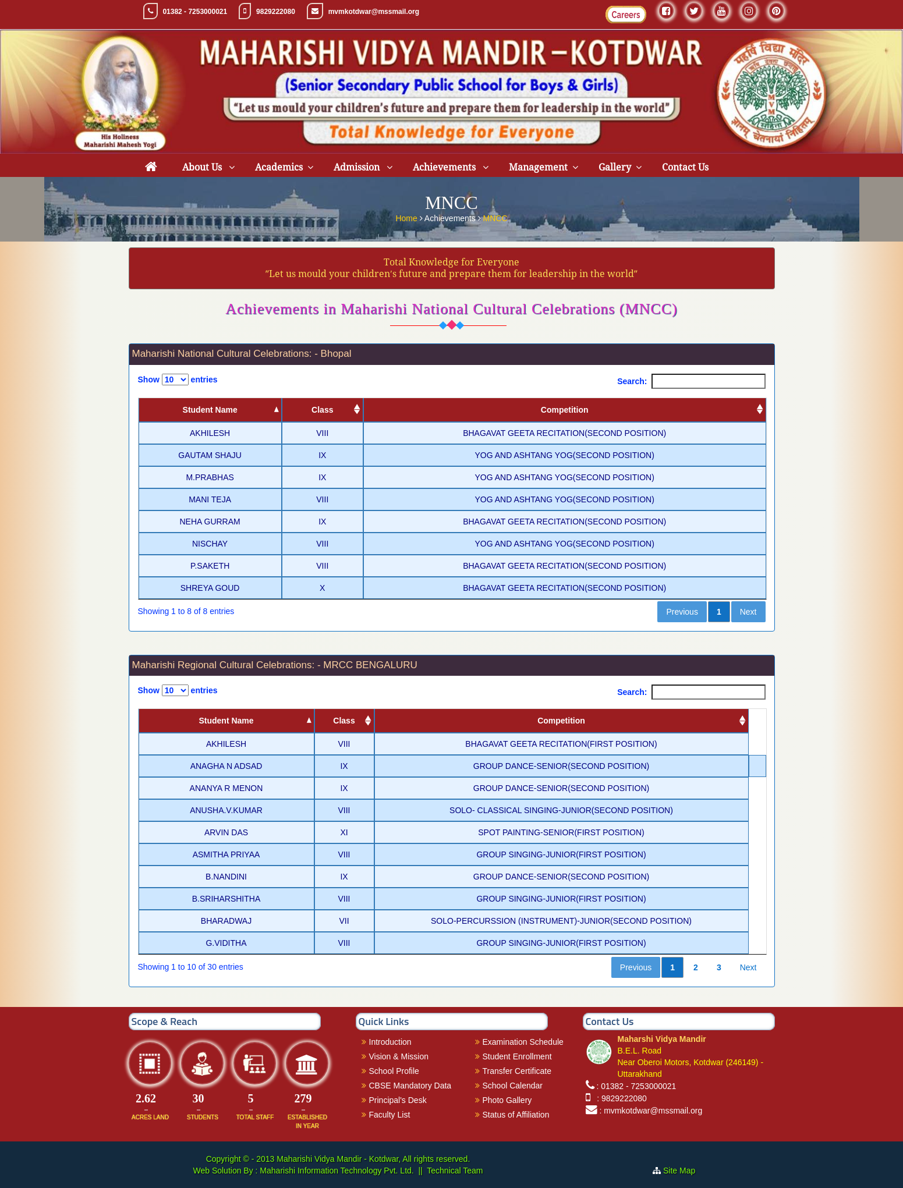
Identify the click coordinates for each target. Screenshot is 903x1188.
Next (748, 611)
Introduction (390, 1042)
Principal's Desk (398, 1100)
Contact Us (685, 167)
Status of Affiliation (516, 1114)
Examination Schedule (523, 1042)
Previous (681, 611)
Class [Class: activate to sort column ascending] (322, 409)
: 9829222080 (619, 1098)
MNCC (495, 217)
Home (407, 217)
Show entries (178, 379)
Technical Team (455, 1170)
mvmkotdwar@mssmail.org (373, 12)
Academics (279, 167)
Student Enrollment (517, 1056)
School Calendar (513, 1085)
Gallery (615, 167)
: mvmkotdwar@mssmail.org (650, 1110)
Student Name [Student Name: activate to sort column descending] (210, 409)
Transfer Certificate (517, 1071)
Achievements (445, 167)
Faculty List (389, 1114)
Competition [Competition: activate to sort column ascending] (565, 409)
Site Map (683, 1170)
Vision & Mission (399, 1056)
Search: (691, 381)
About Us (203, 167)
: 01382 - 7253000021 (636, 1086)
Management (538, 167)
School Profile (394, 1071)
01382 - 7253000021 (194, 12)
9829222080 (275, 12)
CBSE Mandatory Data (410, 1085)
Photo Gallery (507, 1100)
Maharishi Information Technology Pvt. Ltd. (335, 1170)
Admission (358, 167)
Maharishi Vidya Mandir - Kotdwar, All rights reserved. (373, 1159)
